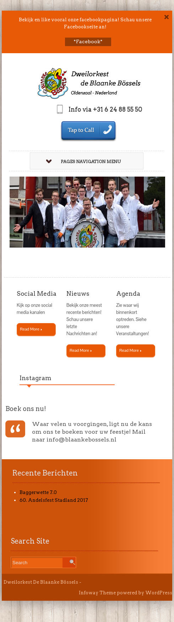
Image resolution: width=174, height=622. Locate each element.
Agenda (128, 293)
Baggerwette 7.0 (38, 492)
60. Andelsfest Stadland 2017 (54, 500)
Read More (31, 329)
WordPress (158, 592)
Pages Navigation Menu (83, 161)
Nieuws (77, 293)
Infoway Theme (97, 592)
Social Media (36, 293)
